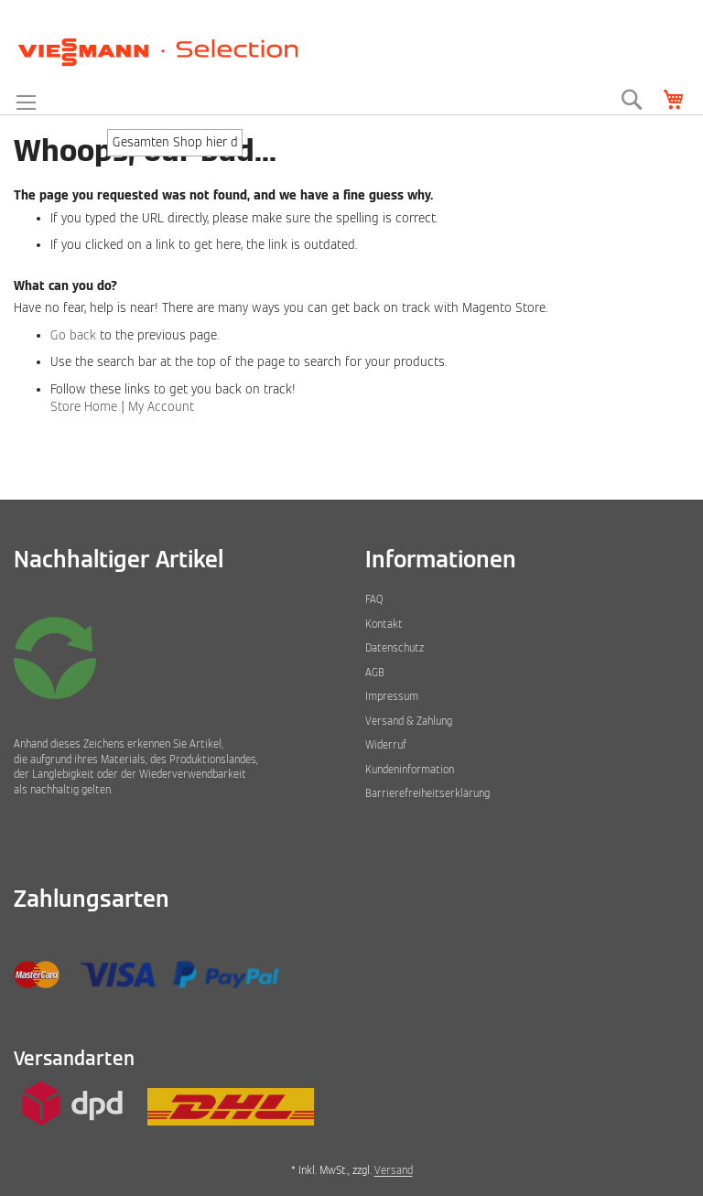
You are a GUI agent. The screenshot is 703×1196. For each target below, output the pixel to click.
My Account (161, 407)
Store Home (83, 407)
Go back (73, 335)
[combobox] (175, 142)
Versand (393, 1170)
